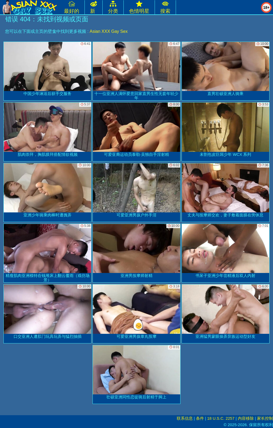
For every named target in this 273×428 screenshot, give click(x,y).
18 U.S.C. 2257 (221, 418)
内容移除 (246, 418)
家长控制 (265, 418)
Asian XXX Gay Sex (108, 31)
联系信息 (185, 418)
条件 (200, 418)
